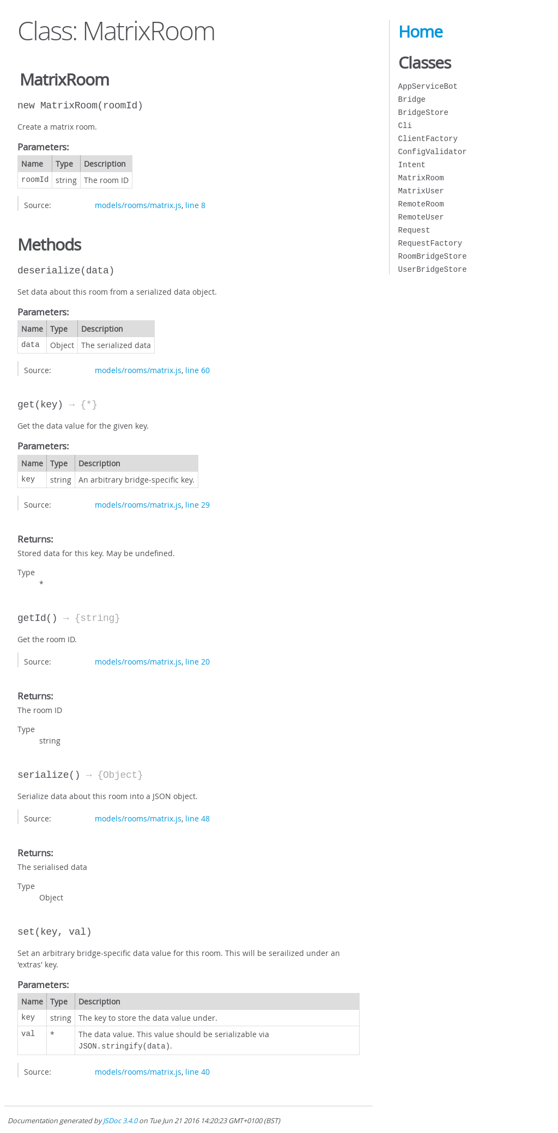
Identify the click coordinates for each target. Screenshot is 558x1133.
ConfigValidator (432, 152)
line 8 (195, 205)
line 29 (197, 505)
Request (414, 230)
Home (420, 31)
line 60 (197, 370)
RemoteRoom (421, 204)
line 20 (197, 661)
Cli (405, 125)
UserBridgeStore (432, 269)
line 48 (197, 818)
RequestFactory (430, 243)
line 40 (197, 1070)
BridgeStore (423, 112)
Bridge (412, 99)
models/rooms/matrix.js (138, 205)
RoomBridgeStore (432, 256)
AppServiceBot (428, 86)
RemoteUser (421, 217)
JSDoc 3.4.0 (120, 1119)
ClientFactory (428, 138)
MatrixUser (421, 191)
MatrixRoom (421, 178)
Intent (412, 165)
